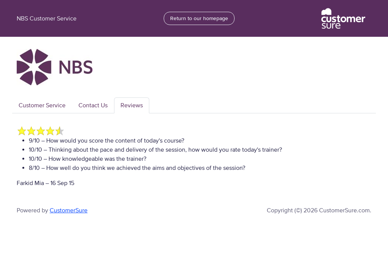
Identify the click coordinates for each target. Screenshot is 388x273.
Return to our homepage (199, 18)
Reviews (131, 105)
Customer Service (42, 105)
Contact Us (93, 105)
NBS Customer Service (47, 18)
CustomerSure (69, 210)
